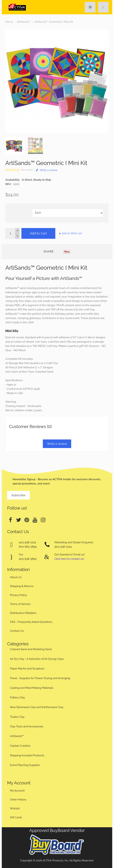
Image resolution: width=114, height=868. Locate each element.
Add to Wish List (72, 233)
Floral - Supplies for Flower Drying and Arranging (40, 678)
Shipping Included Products (27, 755)
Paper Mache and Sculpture (27, 668)
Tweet (61, 251)
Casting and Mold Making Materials (31, 687)
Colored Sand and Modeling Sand (31, 649)
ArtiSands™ (24, 21)
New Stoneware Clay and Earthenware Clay (37, 707)
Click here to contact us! (69, 558)
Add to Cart (38, 233)
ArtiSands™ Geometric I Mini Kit (53, 21)
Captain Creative (20, 745)
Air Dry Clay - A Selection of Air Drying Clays (37, 659)
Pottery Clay (17, 697)
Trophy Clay (17, 716)
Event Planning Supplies (25, 765)
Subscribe (18, 495)
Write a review (46, 170)
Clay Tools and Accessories (26, 726)
